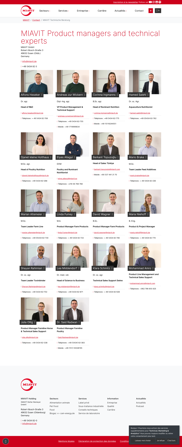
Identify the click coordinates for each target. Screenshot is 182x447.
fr (158, 10)
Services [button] (62, 10)
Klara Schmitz (101, 268)
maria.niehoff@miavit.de (140, 232)
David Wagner (101, 214)
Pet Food (54, 406)
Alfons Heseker (30, 94)
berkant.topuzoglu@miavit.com (107, 169)
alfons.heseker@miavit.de (32, 113)
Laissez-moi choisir (143, 440)
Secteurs (44, 10)
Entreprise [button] (82, 10)
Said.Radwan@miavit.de (68, 337)
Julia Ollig (27, 322)
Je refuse (161, 440)
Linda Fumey (65, 214)
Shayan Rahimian (31, 268)
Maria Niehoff (137, 214)
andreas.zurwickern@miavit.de (71, 116)
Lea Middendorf (67, 268)
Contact (139, 10)
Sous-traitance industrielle (91, 406)
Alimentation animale (60, 402)
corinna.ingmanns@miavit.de (106, 113)
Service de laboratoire (89, 413)
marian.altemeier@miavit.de (33, 232)
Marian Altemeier (31, 214)
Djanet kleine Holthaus (35, 157)
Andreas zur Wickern (70, 94)
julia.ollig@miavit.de (30, 337)
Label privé (83, 402)
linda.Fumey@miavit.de (67, 232)
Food (52, 409)
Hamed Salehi (137, 94)
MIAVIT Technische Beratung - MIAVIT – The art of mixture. (27, 10)
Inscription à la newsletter (125, 2)
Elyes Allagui (65, 157)
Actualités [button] (120, 10)
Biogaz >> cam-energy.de (62, 413)
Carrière (102, 10)
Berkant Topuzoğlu (104, 157)
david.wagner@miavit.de (104, 232)
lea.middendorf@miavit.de (69, 286)
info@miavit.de (29, 61)
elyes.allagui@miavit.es (67, 178)
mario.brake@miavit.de (139, 175)
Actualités (141, 402)
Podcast (140, 406)
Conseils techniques (88, 409)
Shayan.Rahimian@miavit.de (33, 286)
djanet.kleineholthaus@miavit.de (35, 175)
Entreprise (112, 402)
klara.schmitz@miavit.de (104, 286)
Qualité (110, 406)
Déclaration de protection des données (97, 441)
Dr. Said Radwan (67, 322)
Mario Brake (136, 157)
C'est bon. (171, 440)
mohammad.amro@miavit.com (142, 283)
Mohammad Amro (140, 268)
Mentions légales (66, 441)
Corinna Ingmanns (104, 94)
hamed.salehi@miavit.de (140, 113)
